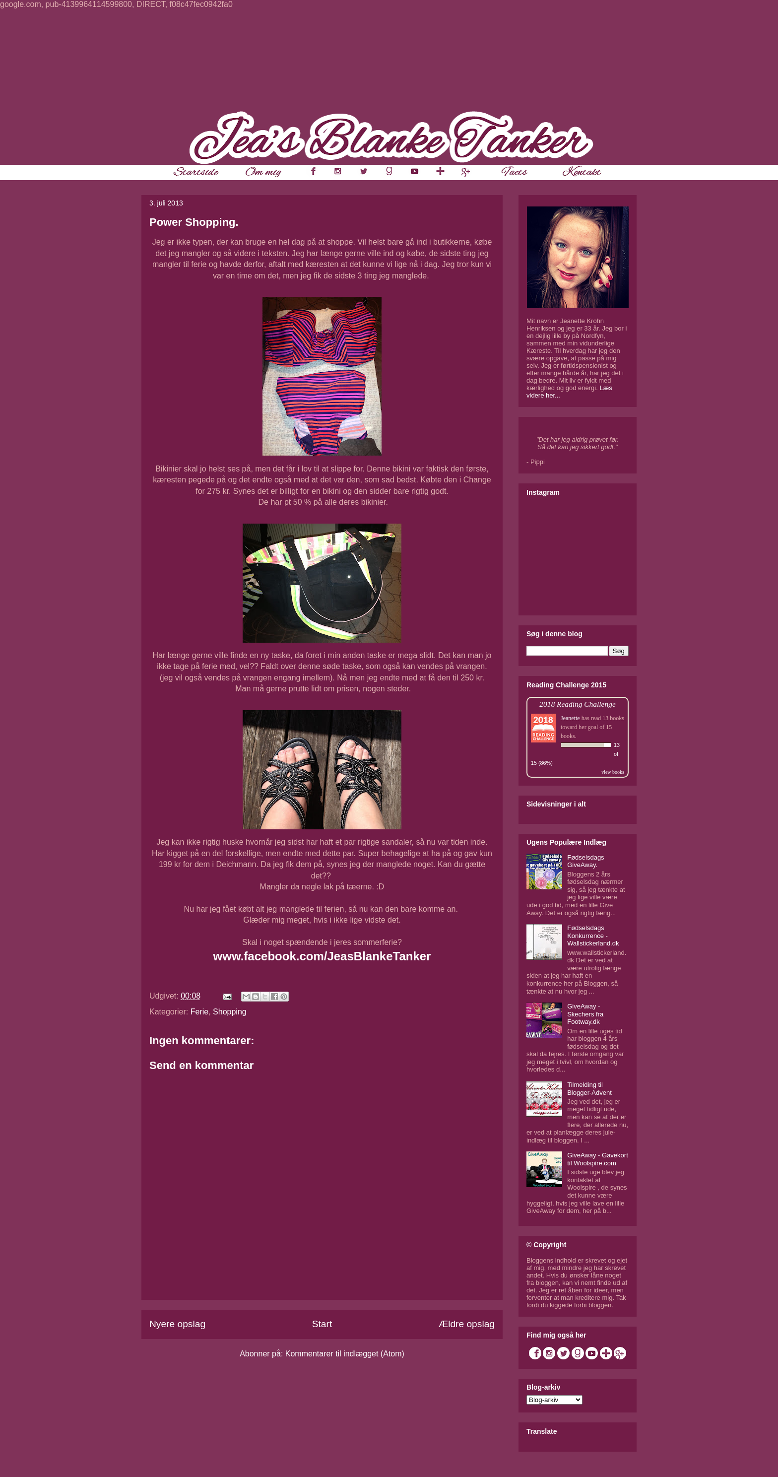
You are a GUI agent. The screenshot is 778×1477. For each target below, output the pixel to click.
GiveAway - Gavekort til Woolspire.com (597, 1159)
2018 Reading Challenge (577, 704)
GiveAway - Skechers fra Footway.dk (585, 1014)
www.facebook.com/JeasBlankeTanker (322, 956)
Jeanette (570, 718)
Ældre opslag (467, 1324)
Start (322, 1324)
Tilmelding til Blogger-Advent (589, 1088)
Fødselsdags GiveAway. (585, 861)
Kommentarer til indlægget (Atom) (344, 1353)
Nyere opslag (177, 1324)
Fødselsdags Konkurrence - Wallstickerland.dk (593, 935)
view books (612, 772)
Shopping (230, 1011)
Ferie (199, 1011)
